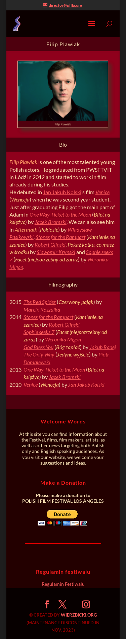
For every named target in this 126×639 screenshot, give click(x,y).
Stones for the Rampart (60, 237)
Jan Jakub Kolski (62, 192)
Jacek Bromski (51, 222)
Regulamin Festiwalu (63, 584)
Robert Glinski (50, 244)
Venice (102, 192)
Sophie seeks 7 (39, 332)
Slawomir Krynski (56, 252)
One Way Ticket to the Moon (60, 214)
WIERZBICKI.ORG (79, 615)
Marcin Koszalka (42, 309)
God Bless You (38, 347)
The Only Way (39, 354)
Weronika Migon (63, 339)
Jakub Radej (102, 347)
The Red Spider (40, 302)
